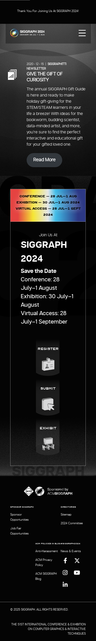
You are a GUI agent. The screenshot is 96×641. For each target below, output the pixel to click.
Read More (44, 160)
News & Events (71, 551)
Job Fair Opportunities (19, 531)
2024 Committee (72, 523)
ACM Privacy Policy (43, 562)
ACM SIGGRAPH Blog (46, 576)
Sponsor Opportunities (19, 517)
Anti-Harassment (46, 551)
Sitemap (66, 514)
